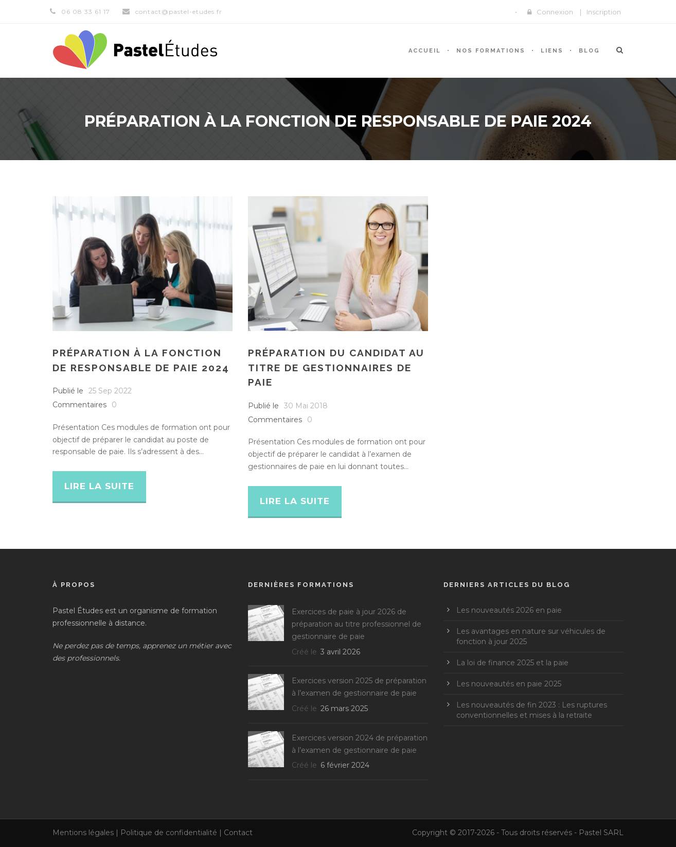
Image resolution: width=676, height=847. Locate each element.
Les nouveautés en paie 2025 (508, 683)
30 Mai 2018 (306, 405)
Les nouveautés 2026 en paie (509, 610)
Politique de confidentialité (168, 832)
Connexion (555, 12)
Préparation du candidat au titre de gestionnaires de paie (336, 367)
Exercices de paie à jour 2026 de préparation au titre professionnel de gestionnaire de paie (356, 624)
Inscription (603, 12)
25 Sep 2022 (110, 390)
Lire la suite (99, 486)
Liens (552, 50)
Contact (238, 832)
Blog (589, 50)
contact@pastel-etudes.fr (178, 11)
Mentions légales (83, 832)
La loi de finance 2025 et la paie (512, 662)
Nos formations (490, 50)
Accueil (424, 50)
